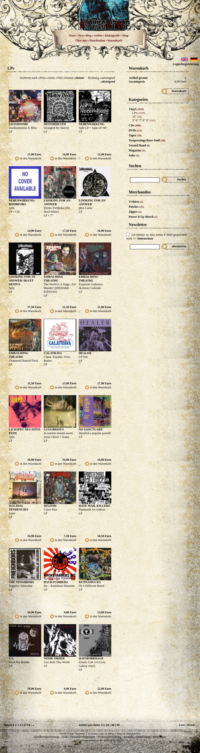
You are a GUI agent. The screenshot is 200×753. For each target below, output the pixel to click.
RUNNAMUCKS (90, 582)
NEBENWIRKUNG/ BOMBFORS (22, 202)
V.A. (11, 658)
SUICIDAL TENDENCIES (18, 507)
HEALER (85, 353)
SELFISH (50, 506)
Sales (134, 155)
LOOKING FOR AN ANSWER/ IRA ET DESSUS (22, 280)
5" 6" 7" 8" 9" (144, 120)
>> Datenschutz (143, 238)
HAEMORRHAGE (91, 658)
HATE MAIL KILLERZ (94, 506)
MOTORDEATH (55, 124)
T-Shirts (136, 201)
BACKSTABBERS (56, 582)
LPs (138, 113)
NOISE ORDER (54, 658)
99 (118, 725)
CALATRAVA (53, 353)
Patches (136, 206)
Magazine (137, 150)
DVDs (135, 130)
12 (102, 725)
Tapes (135, 135)
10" (137, 116)
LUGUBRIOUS (54, 429)
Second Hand (139, 145)
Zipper (135, 211)
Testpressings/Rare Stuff (147, 140)
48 (112, 725)
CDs (135, 125)
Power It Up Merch (143, 216)
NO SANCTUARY (91, 429)
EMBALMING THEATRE (53, 278)
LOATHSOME (18, 124)
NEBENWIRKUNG (91, 124)
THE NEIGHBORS (21, 582)
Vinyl (136, 109)
